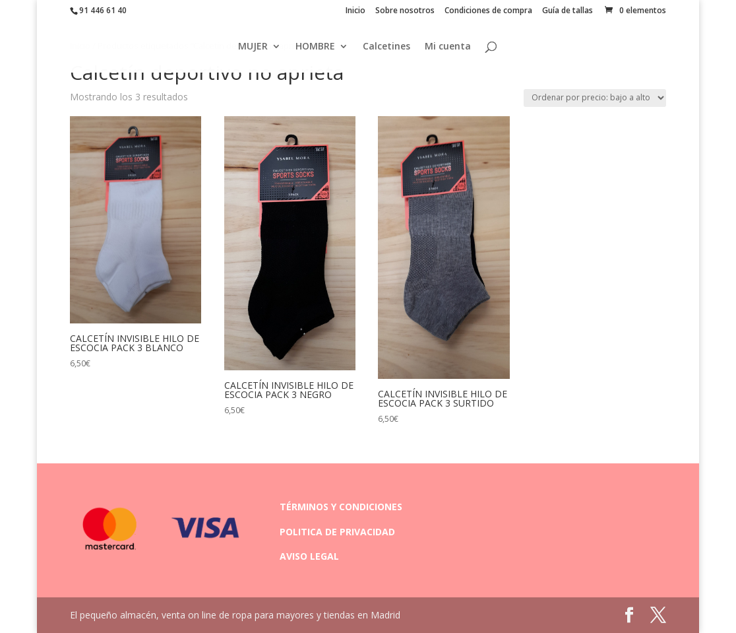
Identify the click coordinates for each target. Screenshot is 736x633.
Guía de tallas (567, 11)
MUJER (253, 47)
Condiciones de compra (488, 11)
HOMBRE (315, 47)
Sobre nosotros (405, 11)
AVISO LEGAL (309, 556)
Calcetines (386, 47)
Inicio (355, 11)
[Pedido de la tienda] (595, 98)
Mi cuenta (448, 47)
